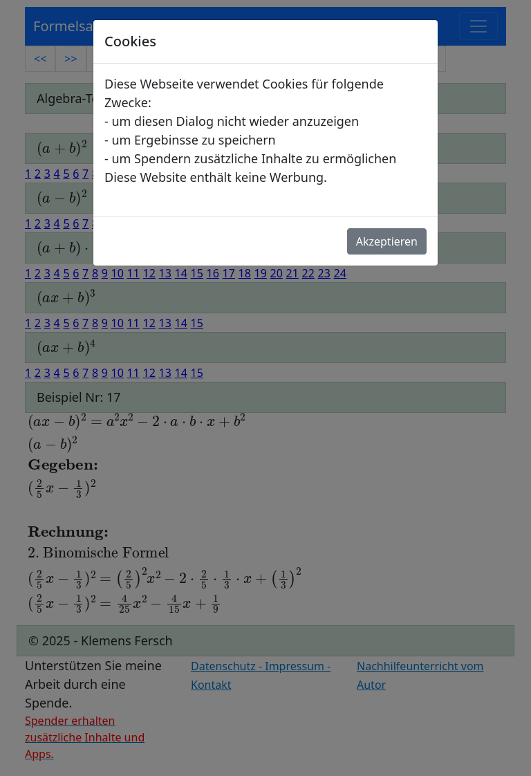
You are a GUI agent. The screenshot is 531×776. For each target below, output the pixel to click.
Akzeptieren (387, 241)
